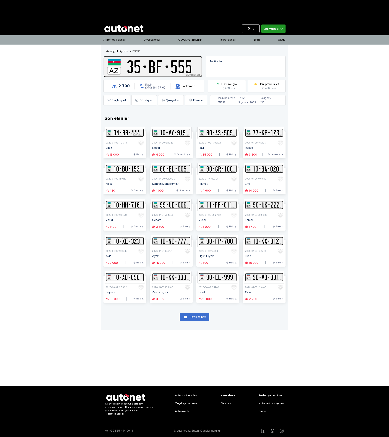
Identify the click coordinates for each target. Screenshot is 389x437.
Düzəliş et (144, 100)
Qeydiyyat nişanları (190, 39)
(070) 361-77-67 (155, 87)
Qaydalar (226, 403)
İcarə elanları (228, 39)
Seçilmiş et (117, 100)
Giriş (250, 28)
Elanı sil (196, 100)
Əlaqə (282, 39)
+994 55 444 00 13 (121, 430)
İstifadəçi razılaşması (271, 403)
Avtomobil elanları (114, 39)
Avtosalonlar (152, 39)
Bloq (257, 39)
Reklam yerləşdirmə (270, 395)
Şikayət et (171, 100)
